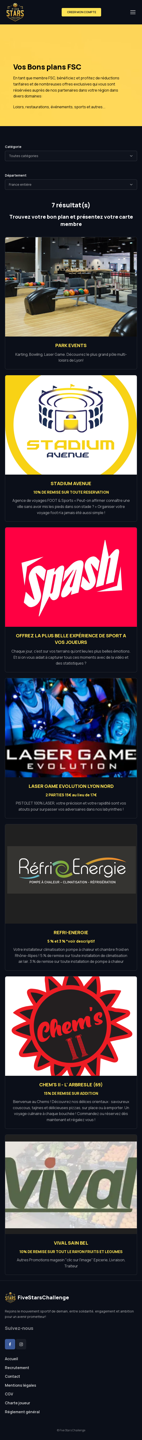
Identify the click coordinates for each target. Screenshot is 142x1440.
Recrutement (17, 1367)
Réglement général (22, 1411)
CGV (9, 1394)
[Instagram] (21, 1344)
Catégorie (13, 146)
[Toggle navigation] (132, 12)
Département (15, 175)
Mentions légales (20, 1385)
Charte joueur (17, 1402)
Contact (12, 1376)
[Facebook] (10, 1344)
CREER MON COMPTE (81, 12)
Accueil (11, 1358)
